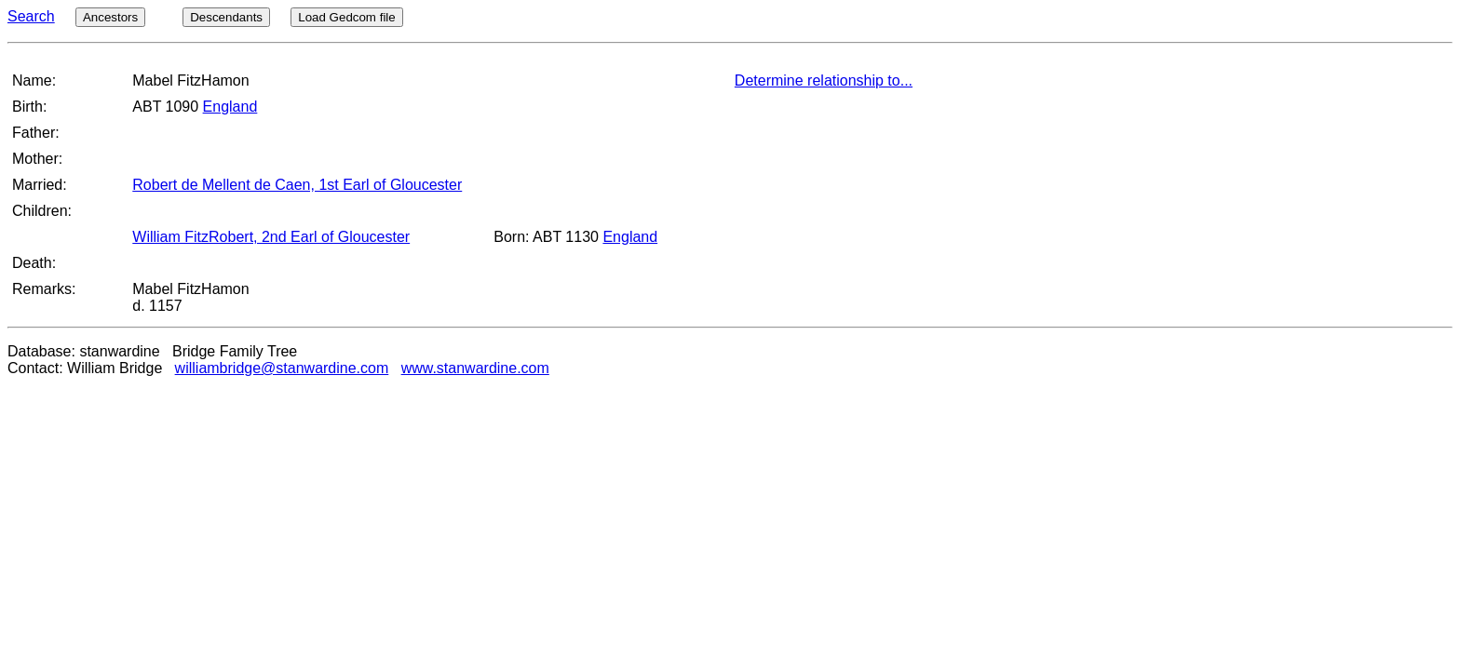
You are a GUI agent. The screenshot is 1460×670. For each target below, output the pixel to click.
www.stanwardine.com (475, 368)
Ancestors (110, 17)
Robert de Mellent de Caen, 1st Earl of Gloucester (297, 185)
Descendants (226, 17)
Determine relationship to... (823, 80)
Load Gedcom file (346, 17)
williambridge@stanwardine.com (282, 368)
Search (31, 16)
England (230, 106)
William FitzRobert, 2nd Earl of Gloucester (271, 237)
